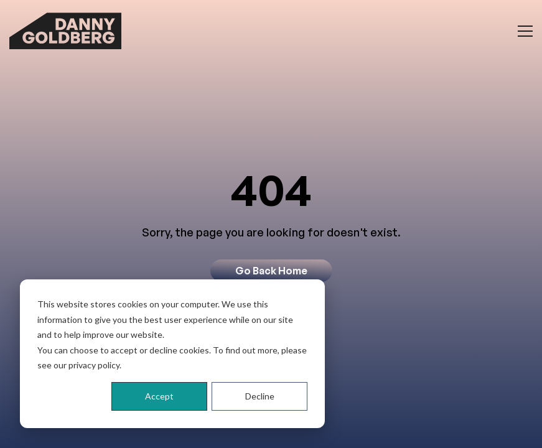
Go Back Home (271, 270)
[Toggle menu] (525, 31)
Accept (159, 396)
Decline (259, 396)
